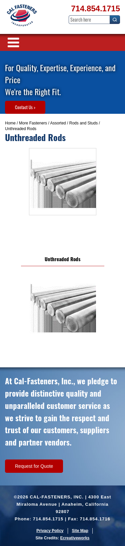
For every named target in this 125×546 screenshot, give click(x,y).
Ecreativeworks (74, 538)
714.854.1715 (95, 8)
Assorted (58, 123)
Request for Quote (34, 466)
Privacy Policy (49, 530)
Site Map (80, 530)
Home (10, 123)
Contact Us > (25, 107)
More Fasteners (33, 123)
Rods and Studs (83, 123)
